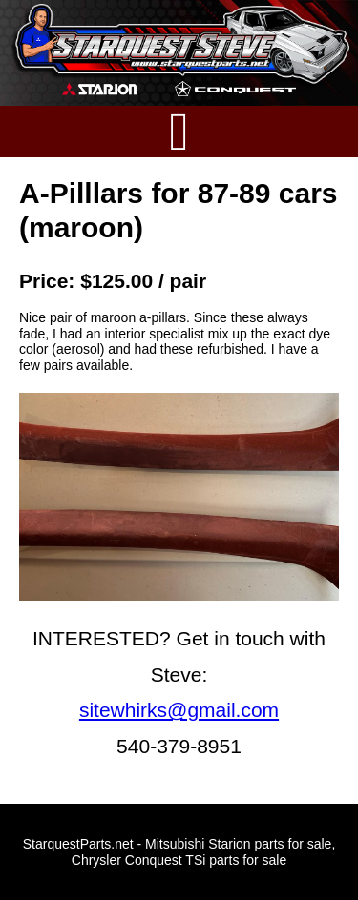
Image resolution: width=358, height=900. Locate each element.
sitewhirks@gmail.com (179, 710)
